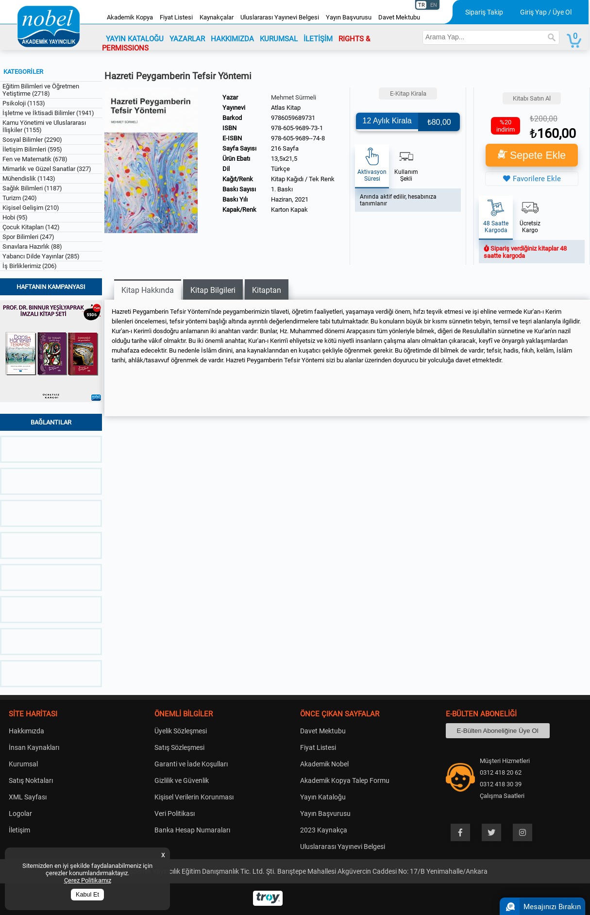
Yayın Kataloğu (323, 797)
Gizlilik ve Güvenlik (181, 780)
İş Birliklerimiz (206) (29, 266)
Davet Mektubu (399, 17)
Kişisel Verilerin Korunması (194, 797)
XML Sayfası (28, 797)
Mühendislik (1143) (28, 178)
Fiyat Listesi (176, 17)
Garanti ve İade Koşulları (191, 764)
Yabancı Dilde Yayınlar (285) (41, 256)
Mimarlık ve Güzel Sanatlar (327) (46, 168)
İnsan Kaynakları (34, 747)
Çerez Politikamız (87, 880)
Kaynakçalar (217, 17)
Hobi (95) (15, 217)
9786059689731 (293, 117)
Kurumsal (23, 764)
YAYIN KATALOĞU (135, 38)
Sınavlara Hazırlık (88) (32, 246)
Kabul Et (87, 894)
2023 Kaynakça (323, 830)
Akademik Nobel (324, 764)
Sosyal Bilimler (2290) (32, 139)
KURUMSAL (279, 38)
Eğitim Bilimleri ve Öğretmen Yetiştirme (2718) (40, 90)
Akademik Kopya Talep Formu (344, 780)
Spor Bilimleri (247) (28, 236)
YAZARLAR (187, 38)
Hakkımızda (26, 731)
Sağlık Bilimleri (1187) (32, 188)
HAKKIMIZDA (232, 38)
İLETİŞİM (318, 38)
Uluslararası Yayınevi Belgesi (279, 17)
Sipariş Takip (484, 12)
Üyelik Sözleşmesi (180, 731)
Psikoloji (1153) (23, 103)
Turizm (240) (19, 198)
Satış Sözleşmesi (179, 747)
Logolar (20, 813)
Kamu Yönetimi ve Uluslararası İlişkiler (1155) (44, 126)
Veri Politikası (174, 813)
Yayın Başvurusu (348, 17)
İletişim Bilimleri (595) (32, 149)
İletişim (19, 830)
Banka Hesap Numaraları (192, 830)
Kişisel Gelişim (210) (30, 207)
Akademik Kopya (130, 17)
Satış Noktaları (31, 780)
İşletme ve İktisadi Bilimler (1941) (48, 113)
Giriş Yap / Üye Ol (546, 12)
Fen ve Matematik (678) (34, 159)
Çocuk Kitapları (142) (31, 227)
